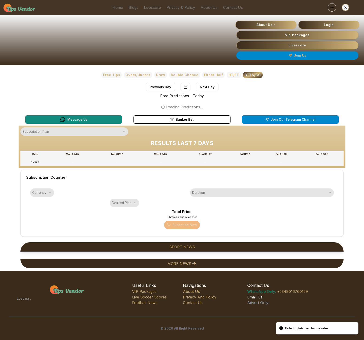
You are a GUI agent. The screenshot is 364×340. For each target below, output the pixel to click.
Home (117, 7)
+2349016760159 (277, 291)
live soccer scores (149, 297)
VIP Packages (144, 291)
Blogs (133, 7)
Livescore (152, 7)
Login (329, 25)
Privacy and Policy (199, 297)
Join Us (297, 55)
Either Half (213, 75)
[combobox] (74, 131)
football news (144, 302)
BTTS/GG (253, 75)
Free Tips (111, 75)
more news (182, 263)
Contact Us (233, 7)
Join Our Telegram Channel (290, 119)
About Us (209, 7)
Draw (160, 75)
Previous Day (160, 87)
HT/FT (233, 75)
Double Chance (184, 75)
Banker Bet (182, 119)
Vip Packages (297, 35)
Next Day (207, 87)
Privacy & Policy (180, 7)
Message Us (74, 119)
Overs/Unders (138, 75)
